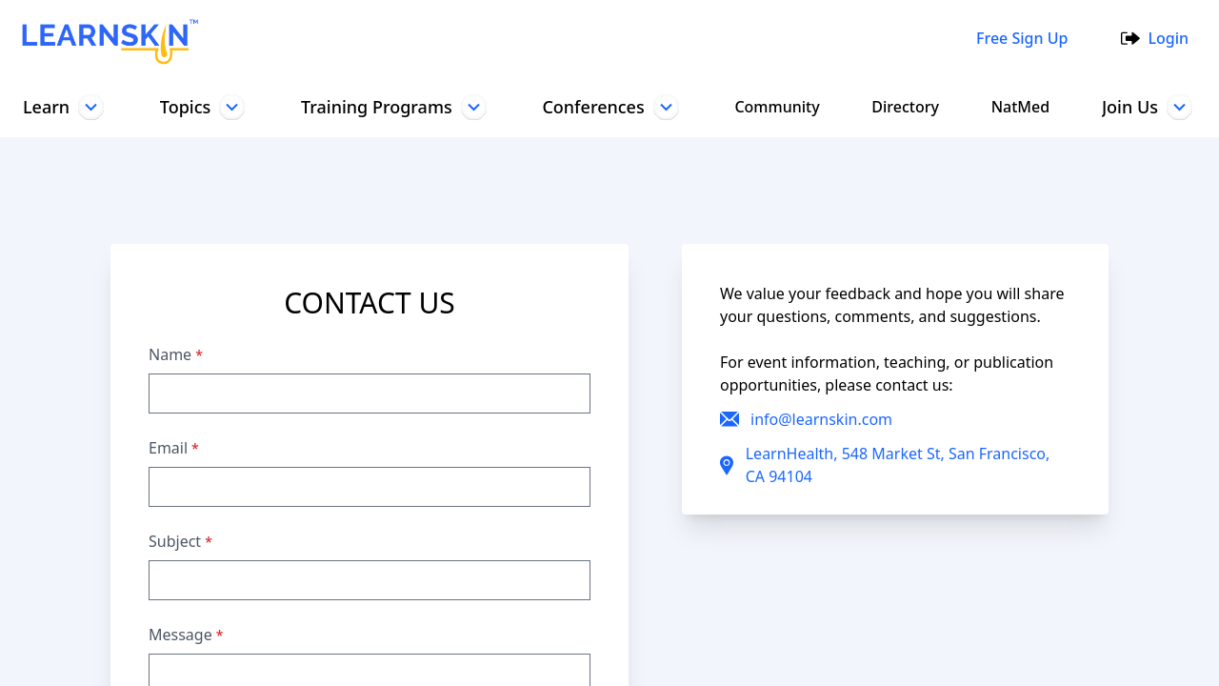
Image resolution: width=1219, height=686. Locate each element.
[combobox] (580, 38)
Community (775, 106)
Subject (181, 541)
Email (174, 447)
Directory (903, 106)
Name (176, 354)
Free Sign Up (1017, 38)
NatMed (1017, 106)
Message (186, 634)
